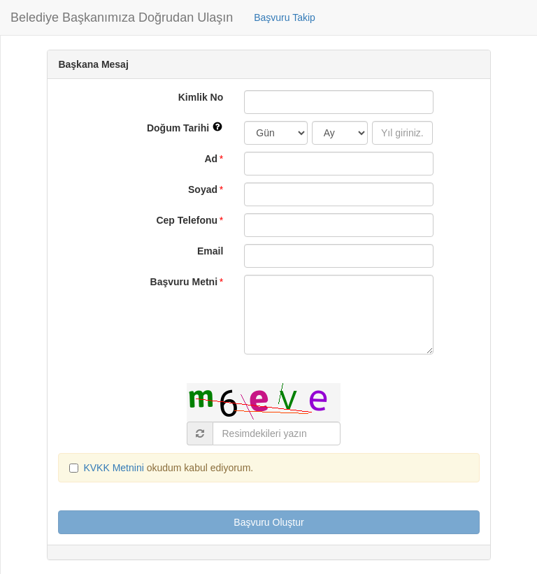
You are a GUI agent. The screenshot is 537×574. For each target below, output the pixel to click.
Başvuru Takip (284, 17)
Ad (210, 158)
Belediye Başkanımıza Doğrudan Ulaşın (121, 17)
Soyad (202, 189)
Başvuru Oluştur (268, 522)
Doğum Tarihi (190, 127)
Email (210, 251)
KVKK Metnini (114, 467)
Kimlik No (201, 97)
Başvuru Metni (183, 281)
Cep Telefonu (186, 220)
